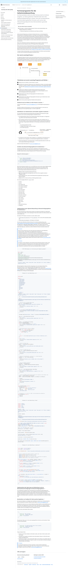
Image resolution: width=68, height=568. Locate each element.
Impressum (26, 564)
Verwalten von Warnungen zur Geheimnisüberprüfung (41, 49)
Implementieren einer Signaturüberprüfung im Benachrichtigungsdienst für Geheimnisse (34, 209)
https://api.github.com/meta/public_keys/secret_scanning (27, 223)
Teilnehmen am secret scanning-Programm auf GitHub (32, 80)
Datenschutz (34, 564)
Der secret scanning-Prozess (25, 55)
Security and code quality (7, 9)
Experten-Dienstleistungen (46, 564)
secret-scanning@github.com (32, 104)
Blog (52, 564)
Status (38, 564)
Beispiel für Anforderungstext (23, 153)
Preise (40, 564)
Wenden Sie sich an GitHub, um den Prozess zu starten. (30, 102)
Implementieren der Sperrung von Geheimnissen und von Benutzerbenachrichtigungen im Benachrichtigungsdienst (31, 488)
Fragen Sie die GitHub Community (39, 556)
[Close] (65, 1)
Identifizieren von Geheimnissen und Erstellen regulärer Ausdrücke (33, 111)
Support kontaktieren (37, 558)
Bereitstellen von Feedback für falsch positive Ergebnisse (31, 499)
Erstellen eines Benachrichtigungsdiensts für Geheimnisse (31, 146)
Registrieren (64, 4)
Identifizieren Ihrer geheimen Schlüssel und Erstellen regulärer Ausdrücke (37, 86)
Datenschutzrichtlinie (20, 558)
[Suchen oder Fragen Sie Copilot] (37, 5)
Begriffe (30, 564)
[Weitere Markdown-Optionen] (64, 11)
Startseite (3, 7)
